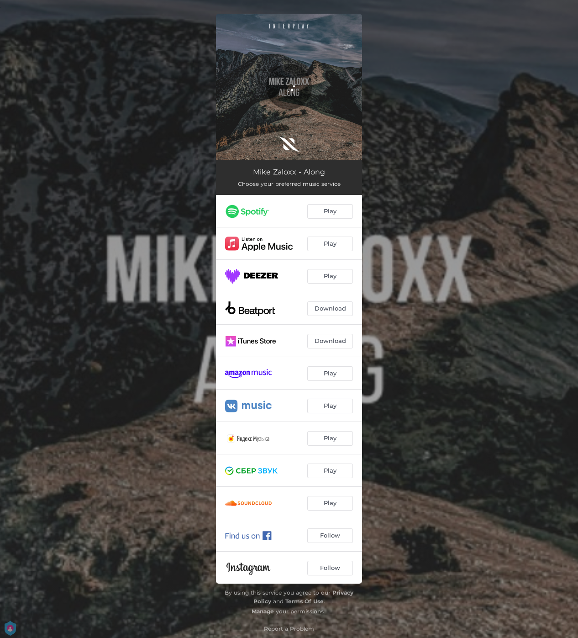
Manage (263, 611)
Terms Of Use (304, 601)
